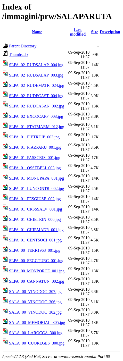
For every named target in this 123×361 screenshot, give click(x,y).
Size (94, 32)
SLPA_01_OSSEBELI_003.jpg (35, 168)
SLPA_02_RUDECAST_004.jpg (36, 96)
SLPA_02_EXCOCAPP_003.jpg (36, 116)
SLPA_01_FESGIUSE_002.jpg (35, 199)
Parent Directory (22, 46)
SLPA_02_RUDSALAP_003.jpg (36, 75)
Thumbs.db (18, 54)
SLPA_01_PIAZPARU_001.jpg (35, 147)
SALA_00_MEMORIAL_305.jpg (37, 322)
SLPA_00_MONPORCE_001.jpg (36, 271)
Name (37, 32)
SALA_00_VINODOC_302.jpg (35, 312)
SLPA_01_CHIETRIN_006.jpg (35, 219)
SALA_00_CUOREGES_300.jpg (36, 343)
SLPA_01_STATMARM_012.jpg (36, 126)
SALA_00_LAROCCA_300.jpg (35, 333)
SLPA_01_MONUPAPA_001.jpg (36, 178)
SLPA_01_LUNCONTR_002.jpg (36, 188)
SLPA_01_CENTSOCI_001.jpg (35, 240)
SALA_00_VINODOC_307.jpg (35, 291)
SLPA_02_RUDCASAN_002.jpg (36, 106)
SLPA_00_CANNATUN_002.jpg (36, 281)
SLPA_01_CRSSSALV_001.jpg (35, 209)
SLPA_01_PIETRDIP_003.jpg (34, 137)
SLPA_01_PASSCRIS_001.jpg (34, 157)
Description (110, 32)
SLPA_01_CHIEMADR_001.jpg (36, 230)
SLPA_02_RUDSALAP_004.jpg (36, 65)
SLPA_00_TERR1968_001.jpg (34, 250)
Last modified (78, 31)
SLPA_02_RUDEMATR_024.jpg (36, 85)
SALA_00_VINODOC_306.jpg (35, 302)
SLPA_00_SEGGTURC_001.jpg (36, 260)
